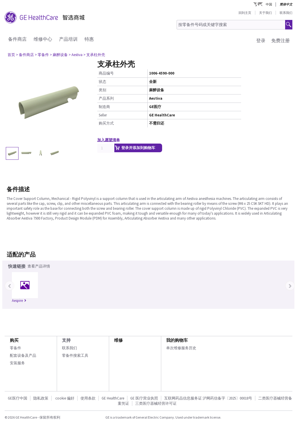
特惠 (89, 39)
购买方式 (106, 123)
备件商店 (17, 39)
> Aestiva (75, 54)
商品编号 (106, 73)
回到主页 (245, 13)
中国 (269, 4)
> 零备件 (42, 54)
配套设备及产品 (23, 355)
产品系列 (106, 98)
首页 (11, 54)
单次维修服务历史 (181, 347)
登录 (260, 40)
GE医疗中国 (17, 398)
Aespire (19, 300)
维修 (118, 340)
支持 (66, 340)
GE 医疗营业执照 (144, 398)
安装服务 (17, 363)
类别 (102, 90)
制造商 (104, 106)
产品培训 (68, 39)
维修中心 (43, 39)
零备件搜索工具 (75, 355)
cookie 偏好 (64, 398)
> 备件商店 (25, 54)
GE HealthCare (113, 398)
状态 (102, 81)
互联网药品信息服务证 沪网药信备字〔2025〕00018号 (208, 398)
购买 (14, 340)
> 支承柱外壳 (94, 54)
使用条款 (88, 398)
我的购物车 (177, 340)
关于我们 (265, 13)
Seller (103, 115)
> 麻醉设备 (59, 54)
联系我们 (286, 13)
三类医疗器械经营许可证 (156, 403)
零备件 (15, 347)
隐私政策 (40, 398)
